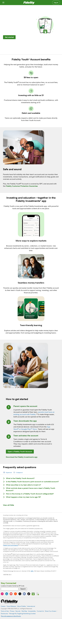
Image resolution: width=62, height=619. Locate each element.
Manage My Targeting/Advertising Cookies (22, 613)
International (31, 606)
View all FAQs (8, 505)
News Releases (11, 606)
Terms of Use (5, 611)
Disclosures (4, 613)
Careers (3, 606)
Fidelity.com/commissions (10, 545)
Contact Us (40, 611)
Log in (56, 2)
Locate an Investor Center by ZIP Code (12, 586)
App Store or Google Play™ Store (31, 428)
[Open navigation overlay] (3, 2)
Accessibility (32, 611)
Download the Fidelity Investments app (21, 457)
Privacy (12, 611)
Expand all (9, 472)
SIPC (32, 571)
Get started (9, 37)
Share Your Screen (50, 611)
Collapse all (19, 472)
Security (18, 611)
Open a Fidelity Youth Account (20, 451)
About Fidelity (21, 606)
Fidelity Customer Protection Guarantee (22, 186)
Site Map (24, 611)
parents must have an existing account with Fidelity (33, 413)
